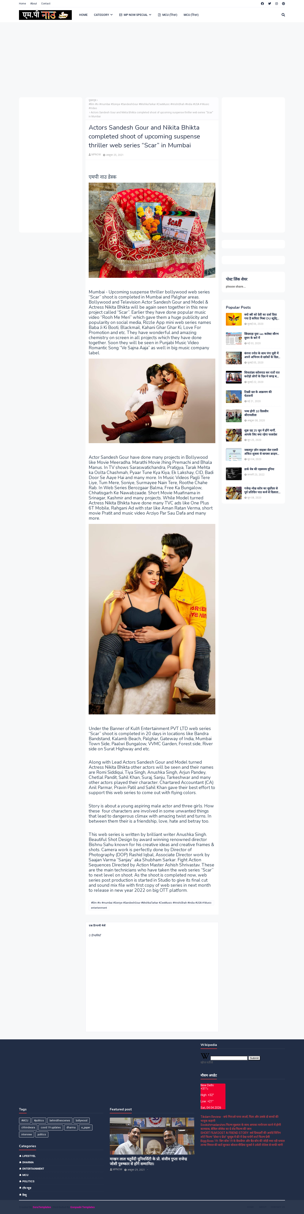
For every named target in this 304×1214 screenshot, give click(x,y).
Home (22, 3)
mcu (25, 1175)
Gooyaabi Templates (82, 1207)
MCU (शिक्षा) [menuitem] (167, 14)
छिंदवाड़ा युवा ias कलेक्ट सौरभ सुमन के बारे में (261, 336)
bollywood (81, 1120)
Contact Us (278, 1207)
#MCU (24, 1120)
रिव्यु (24, 1195)
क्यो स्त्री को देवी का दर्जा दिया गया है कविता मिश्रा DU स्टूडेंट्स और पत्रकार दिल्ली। (261, 317)
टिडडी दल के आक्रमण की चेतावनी (258, 394)
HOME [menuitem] (83, 14)
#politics (39, 1120)
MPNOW (96, 154)
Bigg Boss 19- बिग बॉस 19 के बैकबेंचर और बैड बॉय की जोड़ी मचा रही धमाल (243, 1141)
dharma (71, 1127)
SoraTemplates (42, 1207)
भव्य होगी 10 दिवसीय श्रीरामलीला (256, 413)
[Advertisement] (145, 59)
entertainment (33, 1168)
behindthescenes (60, 1120)
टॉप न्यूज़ (26, 1188)
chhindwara (28, 1127)
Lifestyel (29, 1156)
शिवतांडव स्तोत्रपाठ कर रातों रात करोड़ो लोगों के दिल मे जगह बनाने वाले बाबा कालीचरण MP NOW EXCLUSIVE (262, 374)
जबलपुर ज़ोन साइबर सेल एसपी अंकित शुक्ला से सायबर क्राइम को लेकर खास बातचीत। (261, 452)
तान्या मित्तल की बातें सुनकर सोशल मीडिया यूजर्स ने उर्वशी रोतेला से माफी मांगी (242, 1145)
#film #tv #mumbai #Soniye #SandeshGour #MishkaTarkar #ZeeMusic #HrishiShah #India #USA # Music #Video (149, 106)
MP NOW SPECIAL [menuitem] (133, 14)
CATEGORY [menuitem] (101, 14)
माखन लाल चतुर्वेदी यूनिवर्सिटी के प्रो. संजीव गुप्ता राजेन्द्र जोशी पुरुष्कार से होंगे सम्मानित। (148, 1161)
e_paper (85, 1127)
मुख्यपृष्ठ (92, 100)
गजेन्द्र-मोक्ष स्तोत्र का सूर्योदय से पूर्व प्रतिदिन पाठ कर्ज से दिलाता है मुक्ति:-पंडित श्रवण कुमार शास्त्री (262, 490)
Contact (45, 3)
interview (26, 1134)
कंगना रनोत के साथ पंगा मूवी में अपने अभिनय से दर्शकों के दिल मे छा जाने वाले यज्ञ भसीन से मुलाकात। (262, 355)
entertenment (99, 907)
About (33, 3)
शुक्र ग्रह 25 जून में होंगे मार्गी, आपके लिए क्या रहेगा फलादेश (260, 432)
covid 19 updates (51, 1127)
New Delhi (207, 1085)
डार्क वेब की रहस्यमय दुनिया (259, 469)
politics (42, 1134)
